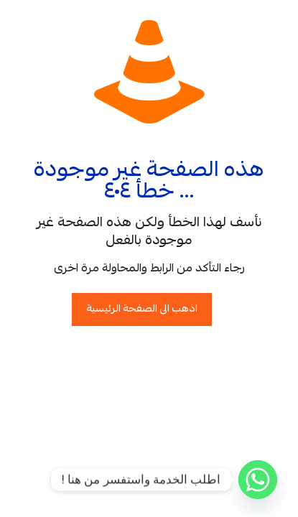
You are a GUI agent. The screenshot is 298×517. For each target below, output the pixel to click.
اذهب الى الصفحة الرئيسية (141, 309)
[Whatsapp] (257, 479)
